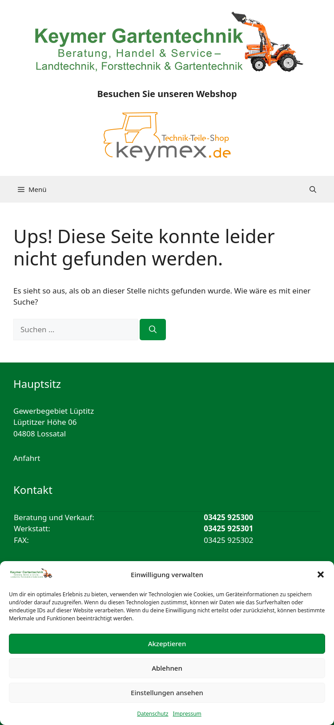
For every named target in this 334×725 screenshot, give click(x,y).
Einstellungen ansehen (167, 692)
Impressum (187, 713)
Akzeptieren (167, 643)
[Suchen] (153, 329)
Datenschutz (152, 713)
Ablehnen (167, 668)
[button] (320, 574)
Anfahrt (26, 458)
